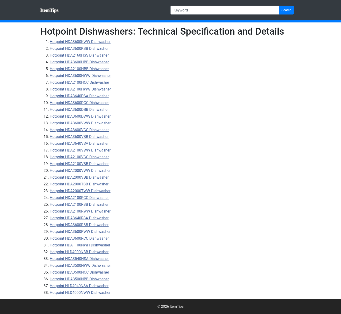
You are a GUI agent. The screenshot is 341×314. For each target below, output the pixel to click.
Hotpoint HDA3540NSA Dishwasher (79, 258)
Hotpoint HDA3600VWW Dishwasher (80, 123)
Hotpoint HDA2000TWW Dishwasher (80, 191)
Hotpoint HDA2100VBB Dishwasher (79, 164)
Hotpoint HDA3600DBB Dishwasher (79, 109)
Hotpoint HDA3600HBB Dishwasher (79, 62)
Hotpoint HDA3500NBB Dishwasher (79, 279)
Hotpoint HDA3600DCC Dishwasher (79, 103)
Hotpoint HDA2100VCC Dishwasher (79, 157)
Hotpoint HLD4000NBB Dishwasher (79, 252)
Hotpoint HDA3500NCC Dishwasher (79, 272)
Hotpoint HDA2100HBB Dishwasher (79, 69)
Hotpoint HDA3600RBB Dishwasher (79, 225)
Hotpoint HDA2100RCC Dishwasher (79, 197)
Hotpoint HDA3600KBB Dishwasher (79, 48)
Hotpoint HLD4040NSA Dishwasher (79, 286)
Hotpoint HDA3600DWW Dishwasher (80, 116)
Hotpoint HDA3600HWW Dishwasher (80, 75)
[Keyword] (225, 10)
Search (286, 10)
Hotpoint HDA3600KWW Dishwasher (80, 42)
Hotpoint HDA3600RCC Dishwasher (79, 238)
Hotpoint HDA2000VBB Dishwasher (79, 177)
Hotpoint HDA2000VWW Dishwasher (80, 170)
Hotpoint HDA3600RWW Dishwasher (80, 231)
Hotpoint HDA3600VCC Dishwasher (79, 130)
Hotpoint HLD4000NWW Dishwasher (80, 292)
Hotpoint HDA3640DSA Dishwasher (79, 96)
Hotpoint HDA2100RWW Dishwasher (80, 211)
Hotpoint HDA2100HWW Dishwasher (80, 89)
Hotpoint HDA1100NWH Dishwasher (80, 245)
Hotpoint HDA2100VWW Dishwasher (80, 150)
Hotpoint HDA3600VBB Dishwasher (79, 136)
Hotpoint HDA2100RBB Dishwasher (79, 204)
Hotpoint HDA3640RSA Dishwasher (79, 218)
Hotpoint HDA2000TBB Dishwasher (79, 184)
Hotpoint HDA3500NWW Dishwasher (80, 265)
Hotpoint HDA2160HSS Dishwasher (79, 55)
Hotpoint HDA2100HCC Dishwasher (79, 82)
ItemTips (49, 10)
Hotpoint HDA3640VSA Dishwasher (79, 143)
